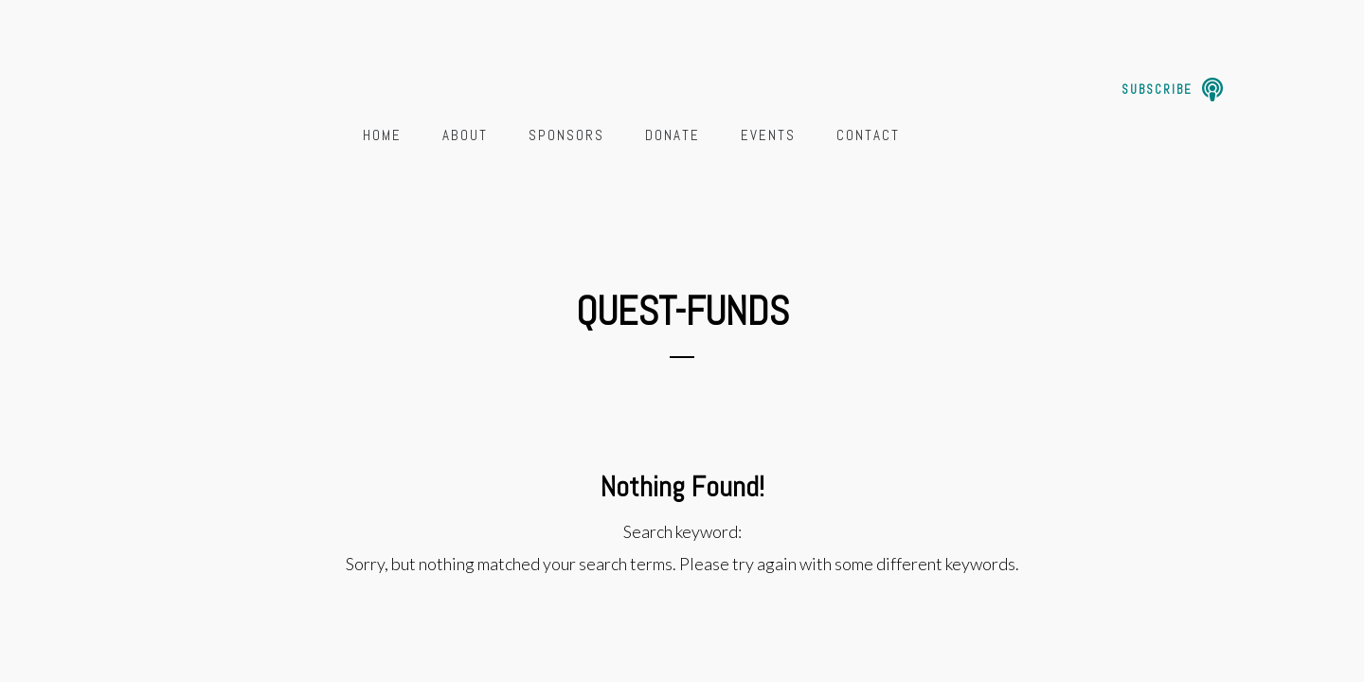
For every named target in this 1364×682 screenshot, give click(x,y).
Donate (672, 135)
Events (768, 135)
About (465, 135)
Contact (868, 135)
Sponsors (566, 135)
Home (382, 135)
